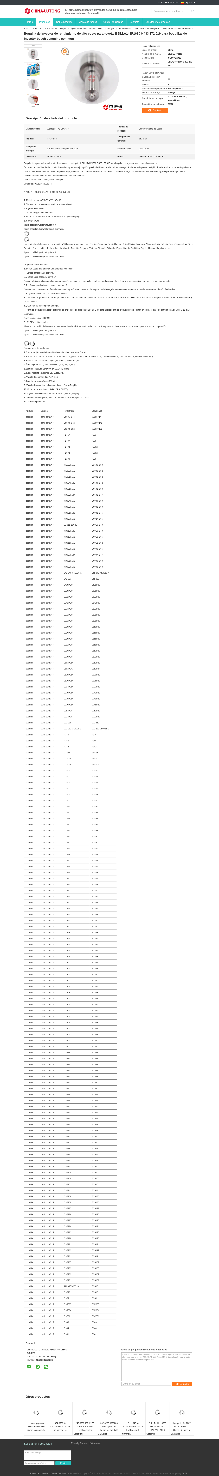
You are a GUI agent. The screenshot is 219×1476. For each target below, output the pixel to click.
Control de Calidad (113, 22)
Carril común (51, 28)
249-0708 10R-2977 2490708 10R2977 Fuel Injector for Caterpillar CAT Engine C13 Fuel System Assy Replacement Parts (85, 1427)
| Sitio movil (95, 1443)
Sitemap (83, 1443)
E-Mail (74, 1443)
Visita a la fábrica (88, 22)
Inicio (30, 22)
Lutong (158, 171)
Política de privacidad (39, 1473)
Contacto (134, 22)
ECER (185, 1473)
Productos (44, 22)
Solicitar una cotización (157, 22)
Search (193, 11)
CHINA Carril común (60, 1473)
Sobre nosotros (64, 22)
